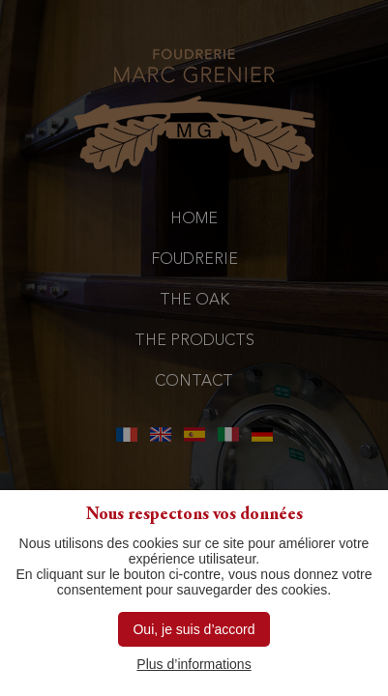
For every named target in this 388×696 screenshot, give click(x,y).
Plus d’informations (193, 664)
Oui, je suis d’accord (193, 629)
